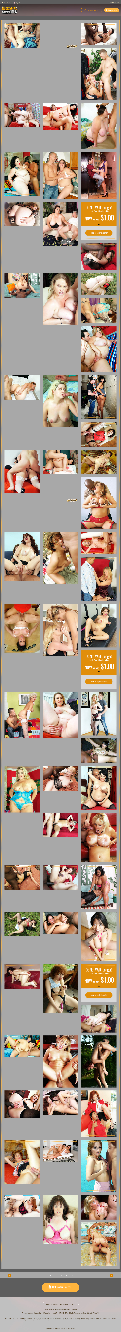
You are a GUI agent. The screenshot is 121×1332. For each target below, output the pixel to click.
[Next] (111, 1275)
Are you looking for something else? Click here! (61, 1304)
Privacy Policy (96, 1313)
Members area (115, 2)
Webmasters (47, 1313)
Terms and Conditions (27, 1313)
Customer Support (38, 1313)
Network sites (7, 3)
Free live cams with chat (92, 11)
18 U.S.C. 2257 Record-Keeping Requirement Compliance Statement (75, 1313)
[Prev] (9, 1275)
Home (46, 1309)
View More (74, 1309)
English (18, 3)
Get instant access (112, 11)
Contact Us (54, 1313)
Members (51, 1309)
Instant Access (66, 1309)
